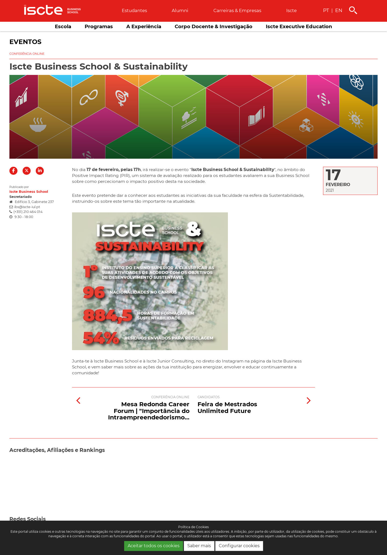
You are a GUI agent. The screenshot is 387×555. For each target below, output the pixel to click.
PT (326, 10)
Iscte (291, 10)
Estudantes (134, 10)
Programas (99, 26)
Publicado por (19, 187)
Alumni (180, 10)
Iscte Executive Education (299, 26)
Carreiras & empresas (237, 10)
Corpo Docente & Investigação (213, 26)
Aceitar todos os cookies (154, 545)
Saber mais (199, 545)
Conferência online (26, 54)
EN (338, 10)
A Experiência (143, 26)
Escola (63, 26)
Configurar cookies (239, 545)
